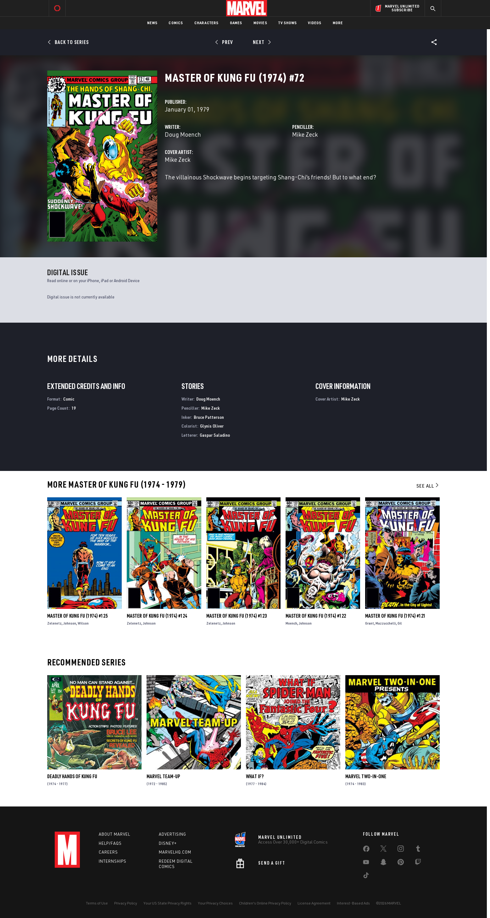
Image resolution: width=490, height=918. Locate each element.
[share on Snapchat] (383, 863)
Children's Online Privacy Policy (265, 903)
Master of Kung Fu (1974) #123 (236, 616)
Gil (400, 623)
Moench (291, 623)
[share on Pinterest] (401, 863)
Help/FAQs (110, 843)
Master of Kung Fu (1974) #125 (77, 616)
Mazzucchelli (386, 623)
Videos (314, 22)
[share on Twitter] (383, 850)
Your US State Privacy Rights (167, 903)
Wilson (83, 623)
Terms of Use (97, 903)
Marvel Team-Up (163, 776)
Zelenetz (54, 623)
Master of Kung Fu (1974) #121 (395, 616)
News (152, 22)
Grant (369, 623)
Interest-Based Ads (353, 903)
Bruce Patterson (209, 417)
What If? (255, 776)
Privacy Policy (125, 903)
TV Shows (287, 22)
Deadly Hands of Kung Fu (72, 776)
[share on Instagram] (401, 850)
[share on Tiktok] (366, 876)
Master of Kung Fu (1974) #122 (316, 616)
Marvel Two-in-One (365, 776)
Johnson (69, 623)
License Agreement (314, 903)
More (338, 22)
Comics (176, 22)
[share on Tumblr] (418, 850)
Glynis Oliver (212, 426)
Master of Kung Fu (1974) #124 (157, 616)
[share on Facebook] (366, 850)
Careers (108, 852)
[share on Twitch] (418, 863)
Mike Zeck (305, 134)
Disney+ (168, 843)
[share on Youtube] (366, 863)
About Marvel (114, 834)
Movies (260, 22)
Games (236, 22)
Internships (112, 861)
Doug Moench (183, 134)
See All (428, 486)
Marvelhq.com (175, 852)
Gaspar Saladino (215, 435)
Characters (206, 22)
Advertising (172, 834)
